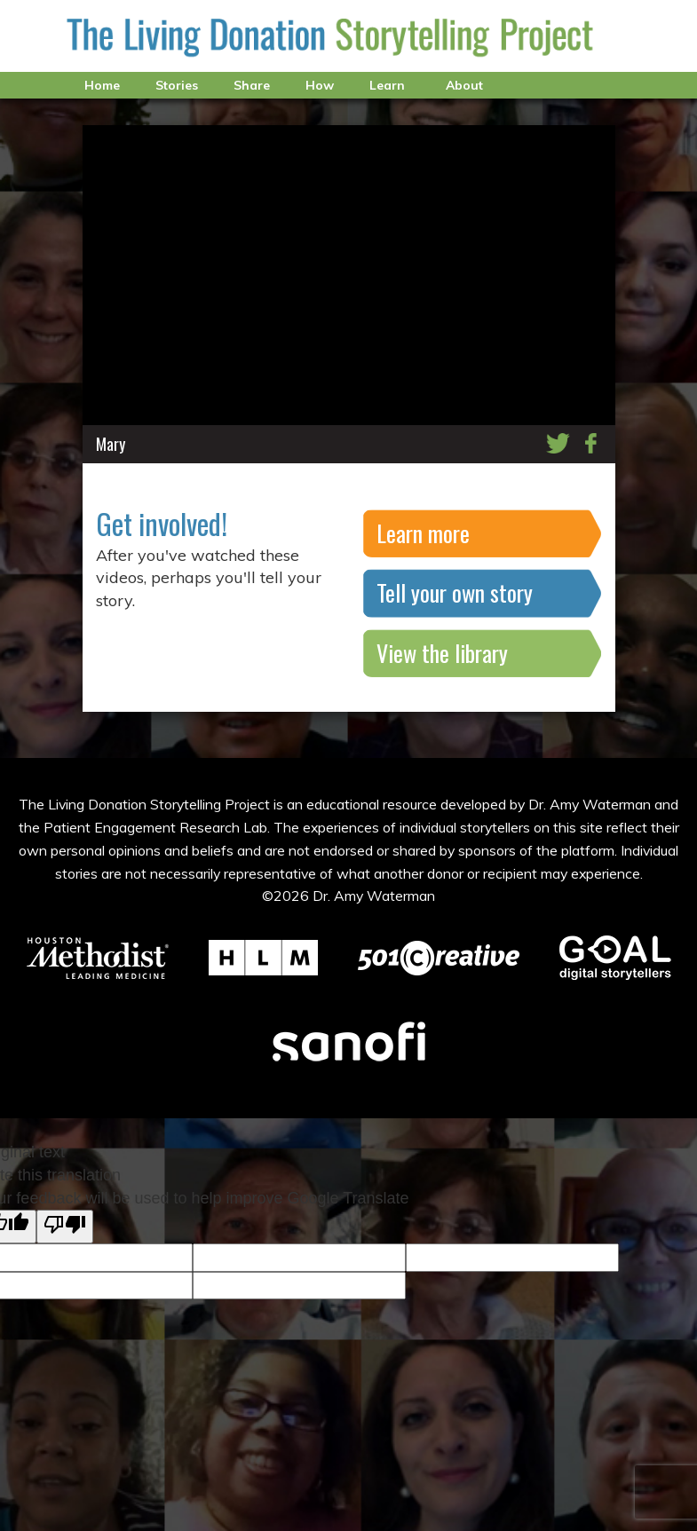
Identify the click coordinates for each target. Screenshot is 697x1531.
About (464, 85)
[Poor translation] (64, 1226)
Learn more (423, 533)
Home (102, 85)
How (319, 85)
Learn (387, 85)
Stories (176, 85)
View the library (442, 652)
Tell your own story (454, 592)
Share (252, 85)
